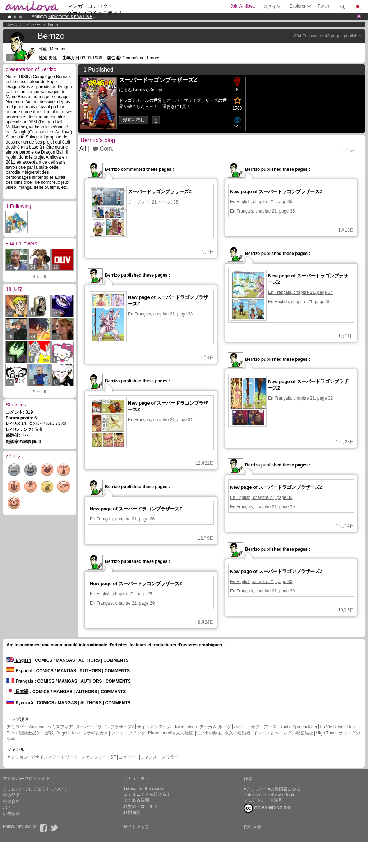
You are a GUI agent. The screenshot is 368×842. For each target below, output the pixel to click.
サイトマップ (136, 826)
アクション (17, 757)
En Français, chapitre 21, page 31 (160, 419)
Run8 (284, 726)
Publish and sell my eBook (269, 794)
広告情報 (11, 813)
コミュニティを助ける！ (147, 794)
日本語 (17, 691)
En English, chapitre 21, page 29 (121, 593)
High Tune (326, 733)
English (18, 660)
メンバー (33, 25)
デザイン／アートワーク (54, 757)
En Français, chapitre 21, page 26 (122, 519)
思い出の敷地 (209, 733)
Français (19, 681)
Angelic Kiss (68, 733)
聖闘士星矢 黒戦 (36, 733)
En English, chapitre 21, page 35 (261, 201)
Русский (19, 702)
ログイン (272, 6)
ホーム (11, 25)
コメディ (127, 757)
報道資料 (11, 801)
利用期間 (132, 812)
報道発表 (11, 795)
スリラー (170, 757)
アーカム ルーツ (215, 726)
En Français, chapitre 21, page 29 (122, 603)
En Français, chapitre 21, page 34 (300, 292)
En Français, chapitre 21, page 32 (300, 398)
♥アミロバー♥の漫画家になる (272, 789)
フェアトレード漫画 (263, 800)
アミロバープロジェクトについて (35, 789)
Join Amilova (242, 6)
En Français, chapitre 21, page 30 (262, 506)
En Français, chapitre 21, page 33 (160, 314)
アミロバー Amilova (25, 726)
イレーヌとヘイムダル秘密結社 (283, 733)
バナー (9, 807)
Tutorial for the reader (144, 788)
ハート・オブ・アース (255, 726)
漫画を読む (133, 120)
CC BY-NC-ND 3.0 (267, 808)
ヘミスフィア (60, 726)
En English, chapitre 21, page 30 (261, 581)
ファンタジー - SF (98, 757)
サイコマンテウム (154, 726)
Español (19, 670)
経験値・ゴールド (140, 806)
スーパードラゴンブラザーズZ (105, 726)
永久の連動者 (237, 733)
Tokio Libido (185, 726)
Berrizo (53, 25)
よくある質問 (136, 800)
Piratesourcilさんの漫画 (171, 733)
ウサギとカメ (95, 733)
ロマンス (148, 757)
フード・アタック (128, 733)
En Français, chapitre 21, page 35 (262, 211)
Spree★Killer (305, 726)
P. (345, 150)
